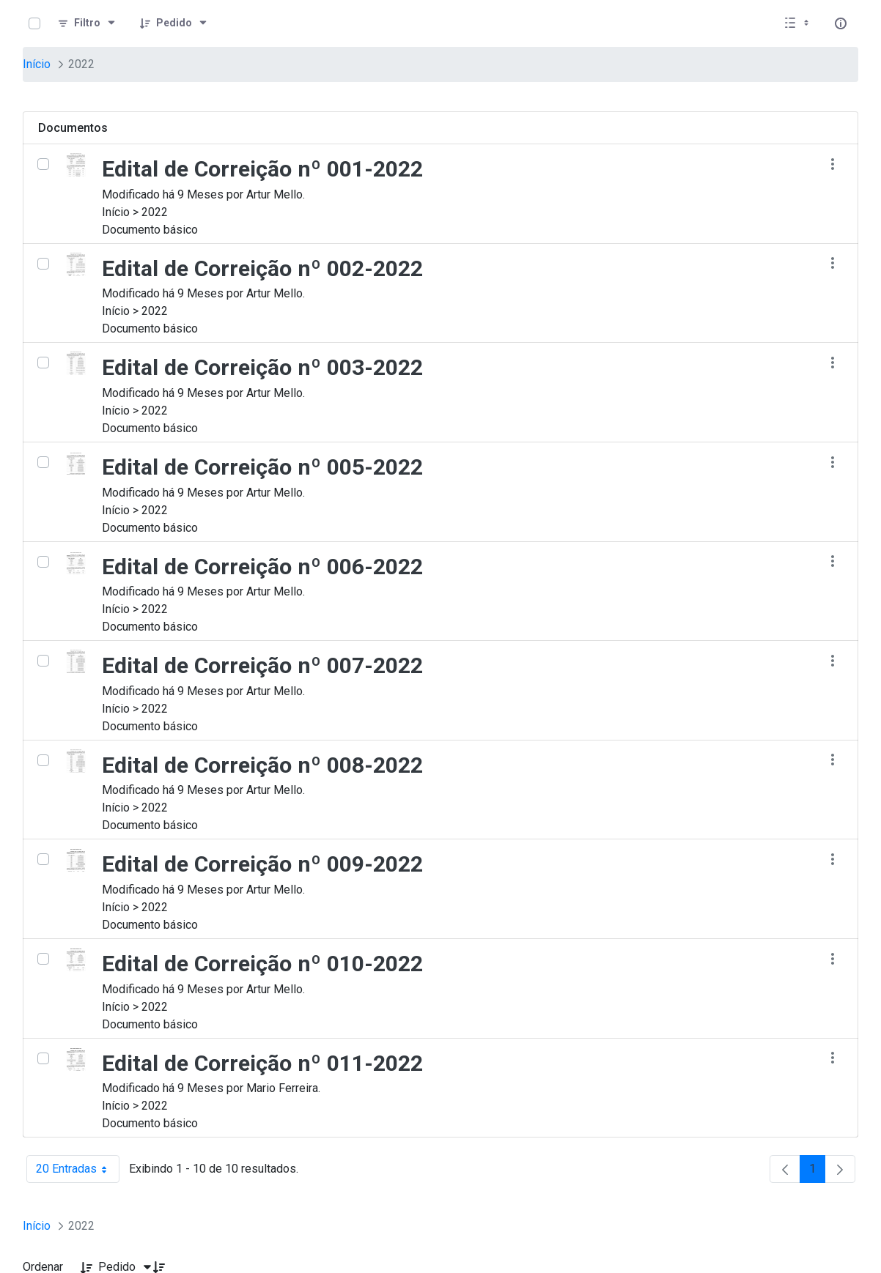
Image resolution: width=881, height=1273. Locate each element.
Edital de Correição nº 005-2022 (262, 467)
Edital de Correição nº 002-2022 (262, 268)
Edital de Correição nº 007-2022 (262, 665)
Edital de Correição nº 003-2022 (262, 367)
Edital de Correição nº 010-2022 (262, 963)
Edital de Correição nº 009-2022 (262, 864)
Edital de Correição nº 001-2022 (262, 169)
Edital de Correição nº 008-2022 (262, 765)
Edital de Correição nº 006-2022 (262, 566)
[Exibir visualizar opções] (798, 23)
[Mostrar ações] (832, 163)
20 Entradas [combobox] (77, 1169)
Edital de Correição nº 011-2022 (262, 1063)
